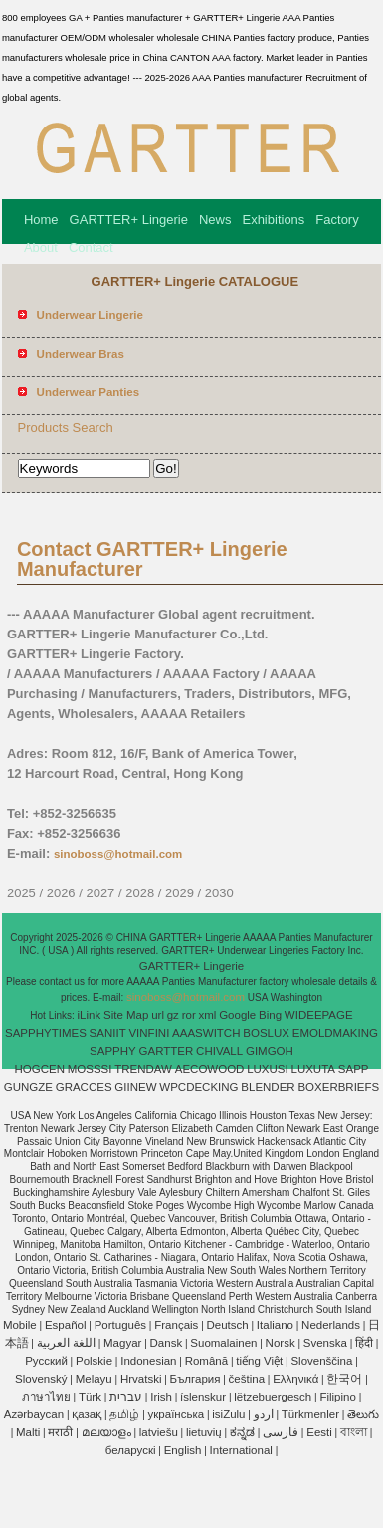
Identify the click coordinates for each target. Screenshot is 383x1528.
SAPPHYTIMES (46, 1033)
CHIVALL (219, 1051)
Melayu (94, 1379)
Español (66, 1325)
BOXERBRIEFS (338, 1087)
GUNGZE (28, 1087)
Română (206, 1361)
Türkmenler (310, 1414)
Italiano (275, 1325)
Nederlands (330, 1325)
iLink (89, 1015)
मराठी (60, 1432)
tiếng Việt (259, 1361)
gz (173, 1015)
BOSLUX (266, 1033)
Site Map (125, 1015)
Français (176, 1325)
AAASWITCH (206, 1033)
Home (41, 219)
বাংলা (353, 1432)
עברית (125, 1396)
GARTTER (166, 1051)
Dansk (166, 1343)
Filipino (337, 1396)
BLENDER (267, 1087)
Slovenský (41, 1379)
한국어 (344, 1379)
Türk (90, 1396)
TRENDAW (143, 1069)
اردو (264, 1414)
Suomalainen (223, 1343)
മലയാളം (106, 1432)
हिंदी (364, 1343)
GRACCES (84, 1087)
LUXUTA (313, 1069)
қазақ (86, 1414)
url (157, 1015)
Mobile (20, 1325)
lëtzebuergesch (272, 1396)
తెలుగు (363, 1414)
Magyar (122, 1343)
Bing (270, 1015)
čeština (247, 1379)
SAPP (353, 1069)
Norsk (280, 1343)
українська (176, 1414)
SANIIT (108, 1033)
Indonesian (148, 1361)
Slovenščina (321, 1361)
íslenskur (203, 1396)
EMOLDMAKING (335, 1033)
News (215, 219)
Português (120, 1325)
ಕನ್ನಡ (242, 1432)
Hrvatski (141, 1379)
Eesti (319, 1432)
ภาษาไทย (46, 1396)
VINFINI (148, 1033)
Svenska (325, 1343)
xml (208, 1015)
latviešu (158, 1432)
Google (237, 1015)
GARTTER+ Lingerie (129, 219)
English (183, 1450)
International (241, 1450)
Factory (336, 219)
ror (189, 1015)
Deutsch (228, 1325)
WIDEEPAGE (319, 1015)
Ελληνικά (295, 1379)
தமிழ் (124, 1414)
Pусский (46, 1361)
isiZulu (228, 1414)
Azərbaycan (34, 1414)
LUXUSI (267, 1069)
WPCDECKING (198, 1087)
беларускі (130, 1450)
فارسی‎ (280, 1432)
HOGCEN (39, 1069)
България (195, 1379)
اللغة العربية (66, 1343)
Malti (28, 1432)
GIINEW (135, 1087)
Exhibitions (273, 219)
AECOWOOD (210, 1069)
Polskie (94, 1361)
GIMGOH (269, 1051)
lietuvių (204, 1432)
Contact (91, 247)
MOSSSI (90, 1069)
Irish (161, 1396)
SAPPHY (113, 1051)
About (41, 247)
